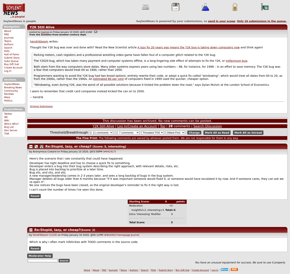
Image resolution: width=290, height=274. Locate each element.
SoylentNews (14, 11)
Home (87, 270)
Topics (7, 41)
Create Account (13, 67)
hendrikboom (39, 41)
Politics (8, 100)
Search (8, 47)
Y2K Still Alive (42, 27)
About (7, 31)
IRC (6, 117)
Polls (6, 51)
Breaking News (13, 87)
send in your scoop (221, 21)
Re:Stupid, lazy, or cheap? (68, 146)
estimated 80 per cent (108, 78)
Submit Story (12, 57)
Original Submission (41, 106)
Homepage (123, 235)
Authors (8, 44)
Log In (7, 71)
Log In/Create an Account (137, 126)
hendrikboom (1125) (45, 235)
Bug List (9, 127)
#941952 (110, 235)
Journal (135, 235)
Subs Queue (11, 61)
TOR (6, 133)
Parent (34, 196)
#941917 (109, 151)
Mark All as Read (217, 132)
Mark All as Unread (248, 132)
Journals (9, 37)
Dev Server (10, 130)
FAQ (6, 34)
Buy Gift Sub (11, 64)
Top (162, 126)
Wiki (6, 120)
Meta (7, 97)
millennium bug (236, 60)
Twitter (8, 114)
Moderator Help (40, 255)
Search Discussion (207, 126)
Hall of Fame (11, 54)
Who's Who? (11, 124)
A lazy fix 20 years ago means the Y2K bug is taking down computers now (189, 47)
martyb (45, 32)
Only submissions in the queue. (262, 21)
